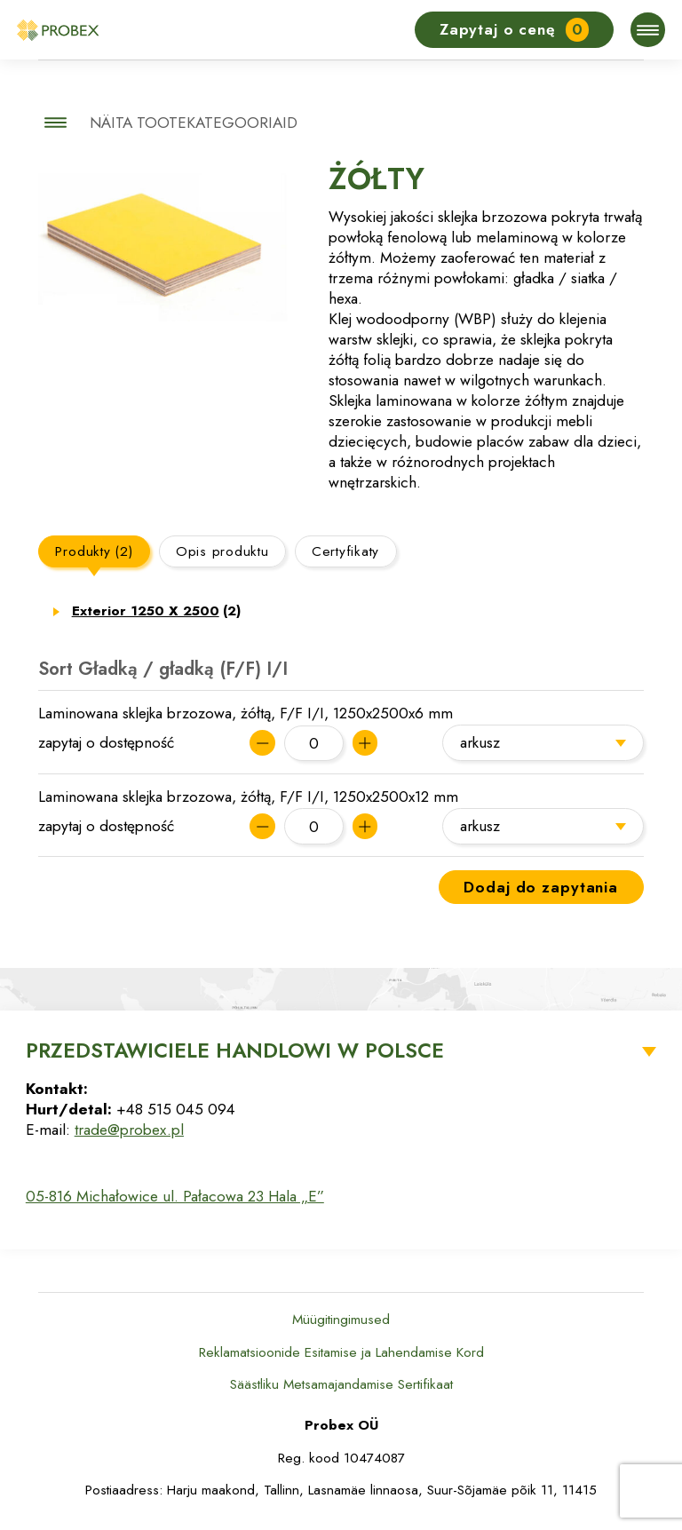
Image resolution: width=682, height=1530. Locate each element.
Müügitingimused (341, 1319)
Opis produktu (222, 551)
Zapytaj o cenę (515, 30)
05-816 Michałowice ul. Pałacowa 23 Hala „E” (175, 1196)
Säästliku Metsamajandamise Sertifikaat (341, 1384)
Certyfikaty (345, 551)
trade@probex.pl (129, 1129)
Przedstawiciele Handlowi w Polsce (235, 1050)
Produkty (93, 551)
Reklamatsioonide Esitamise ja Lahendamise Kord (341, 1352)
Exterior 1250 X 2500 (157, 611)
